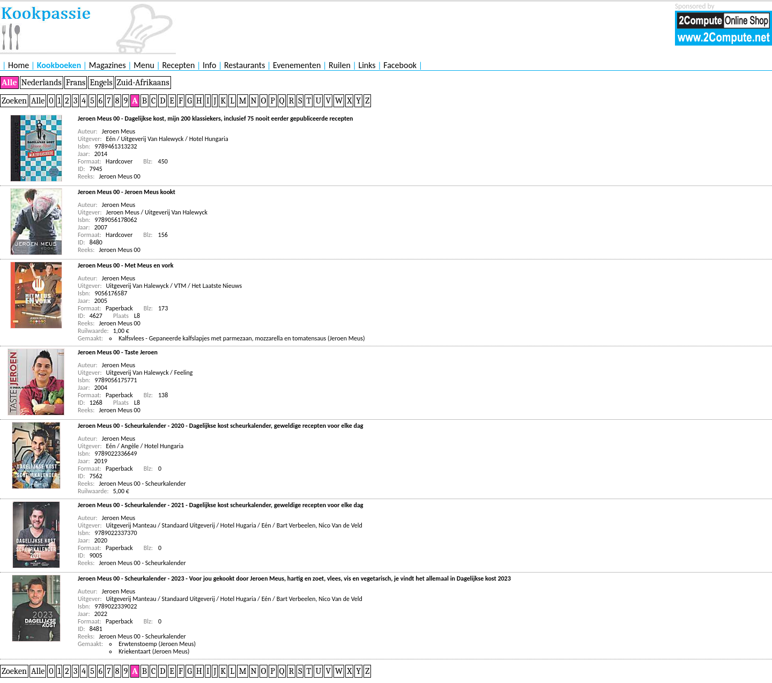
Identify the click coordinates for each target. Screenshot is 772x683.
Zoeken (14, 101)
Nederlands (41, 82)
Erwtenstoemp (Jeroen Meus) (157, 644)
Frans (76, 82)
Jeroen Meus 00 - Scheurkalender (142, 483)
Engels (101, 82)
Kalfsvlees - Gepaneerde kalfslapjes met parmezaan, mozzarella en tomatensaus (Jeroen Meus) (241, 338)
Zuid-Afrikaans (143, 82)
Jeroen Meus (118, 131)
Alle (9, 82)
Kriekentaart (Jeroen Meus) (153, 651)
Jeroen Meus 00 (119, 176)
